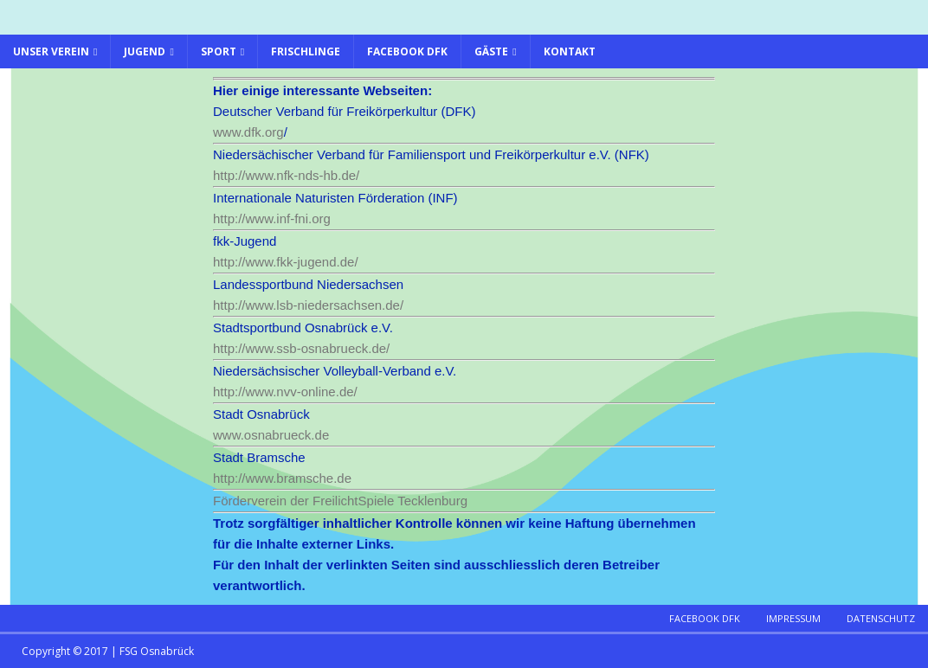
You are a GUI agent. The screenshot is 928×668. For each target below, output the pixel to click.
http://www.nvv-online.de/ (285, 391)
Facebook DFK (407, 51)
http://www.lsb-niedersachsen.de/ (310, 305)
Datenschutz (881, 618)
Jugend (144, 51)
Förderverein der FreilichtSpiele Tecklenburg (340, 500)
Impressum (793, 618)
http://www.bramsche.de (282, 478)
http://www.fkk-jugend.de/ (287, 261)
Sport (218, 51)
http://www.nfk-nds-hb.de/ (286, 175)
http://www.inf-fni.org (272, 218)
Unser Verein (51, 51)
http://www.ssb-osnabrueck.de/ (303, 348)
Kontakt (570, 51)
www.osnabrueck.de (271, 434)
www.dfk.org (248, 132)
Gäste (491, 51)
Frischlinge (305, 51)
